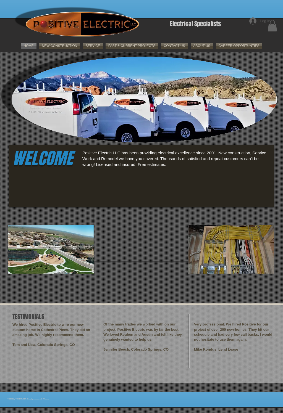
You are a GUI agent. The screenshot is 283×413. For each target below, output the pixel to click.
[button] (272, 25)
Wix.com (46, 399)
